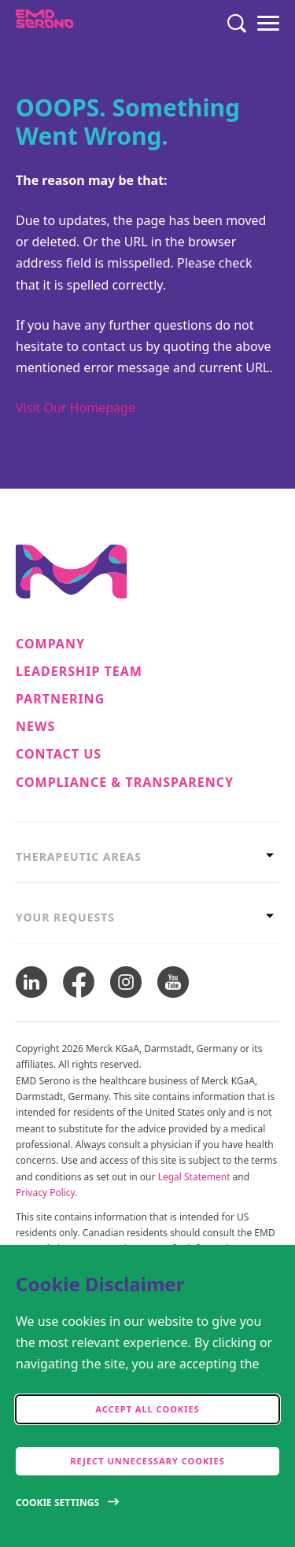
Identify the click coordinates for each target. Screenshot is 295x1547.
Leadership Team (79, 671)
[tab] (147, 856)
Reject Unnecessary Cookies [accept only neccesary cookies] (147, 1461)
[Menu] (268, 23)
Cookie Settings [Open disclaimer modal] (57, 1502)
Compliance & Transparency (125, 782)
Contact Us (58, 754)
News (35, 726)
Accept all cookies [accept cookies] (147, 1409)
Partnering (60, 699)
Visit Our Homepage (75, 407)
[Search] (236, 23)
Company (50, 644)
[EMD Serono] (76, 23)
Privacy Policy (45, 1192)
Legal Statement (194, 1176)
